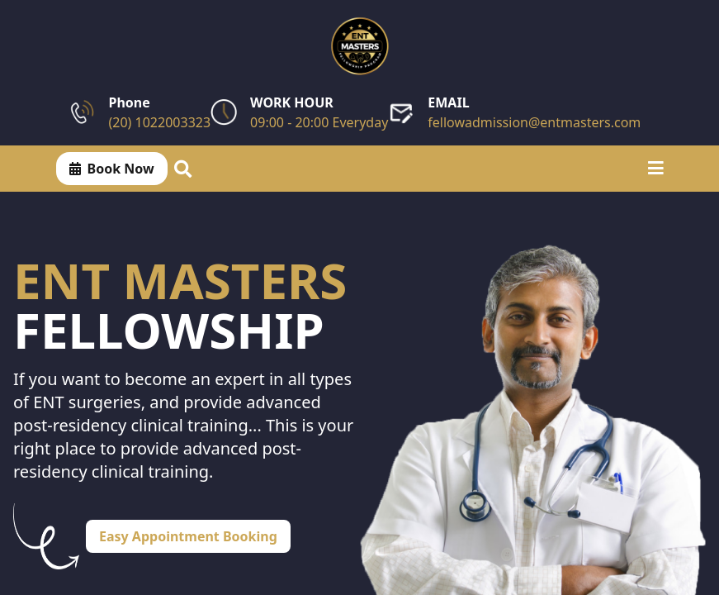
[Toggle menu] (656, 168)
